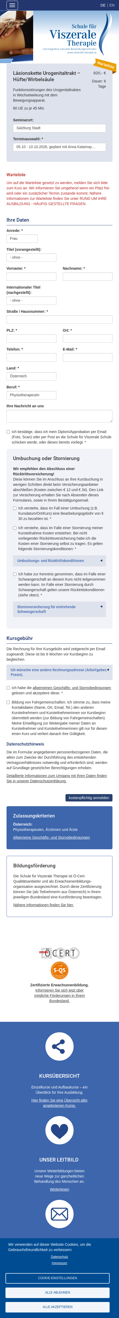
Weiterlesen (59, 1189)
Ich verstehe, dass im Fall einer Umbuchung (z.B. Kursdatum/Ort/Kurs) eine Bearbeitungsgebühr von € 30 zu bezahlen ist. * (58, 513)
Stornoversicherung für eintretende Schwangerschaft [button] (46, 609)
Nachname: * (74, 268)
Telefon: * (15, 349)
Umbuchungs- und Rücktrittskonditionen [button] (50, 561)
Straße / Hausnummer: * (27, 311)
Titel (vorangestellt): (24, 249)
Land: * (13, 368)
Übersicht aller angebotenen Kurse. (59, 1046)
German (103, 5)
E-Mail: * (70, 349)
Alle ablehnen (57, 1292)
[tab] (59, 561)
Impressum (59, 1263)
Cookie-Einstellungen (57, 1278)
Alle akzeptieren (57, 1307)
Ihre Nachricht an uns (25, 406)
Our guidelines (59, 1130)
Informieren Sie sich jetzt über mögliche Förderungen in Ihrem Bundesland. (59, 995)
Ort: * (67, 330)
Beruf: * (13, 387)
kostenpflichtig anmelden (89, 798)
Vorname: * (16, 268)
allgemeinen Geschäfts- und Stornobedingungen (72, 688)
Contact (59, 1214)
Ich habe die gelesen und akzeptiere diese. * (59, 690)
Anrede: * (15, 230)
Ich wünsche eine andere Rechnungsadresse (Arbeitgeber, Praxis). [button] (59, 672)
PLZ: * (12, 330)
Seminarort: (23, 120)
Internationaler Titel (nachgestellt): (23, 290)
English (112, 5)
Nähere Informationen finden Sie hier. (43, 905)
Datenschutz (59, 1257)
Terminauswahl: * (28, 139)
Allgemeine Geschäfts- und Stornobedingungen (51, 837)
